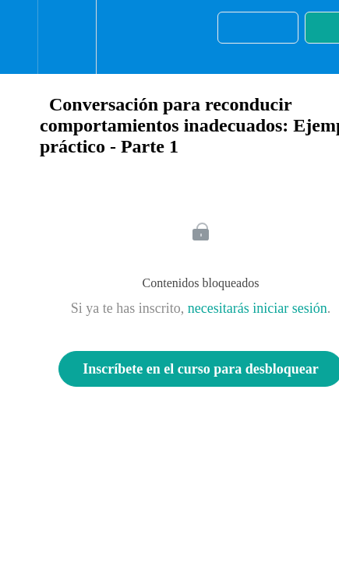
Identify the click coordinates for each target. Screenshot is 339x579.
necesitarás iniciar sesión (257, 308)
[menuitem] (66, 37)
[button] (18, 37)
